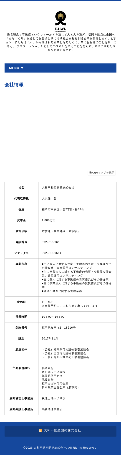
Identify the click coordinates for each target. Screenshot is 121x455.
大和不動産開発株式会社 (50, 447)
